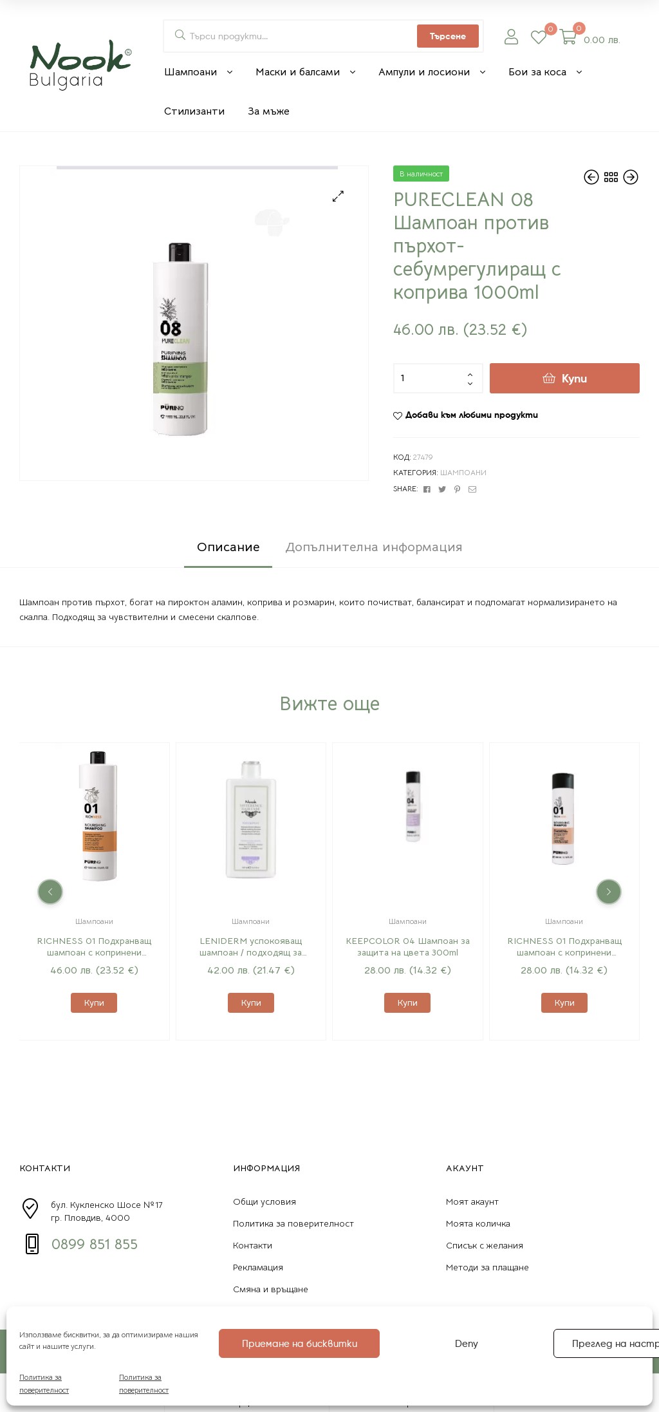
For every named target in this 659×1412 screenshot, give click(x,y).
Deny (466, 1344)
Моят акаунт (472, 1201)
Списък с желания (484, 1245)
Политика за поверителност (44, 1383)
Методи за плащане (487, 1267)
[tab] (228, 552)
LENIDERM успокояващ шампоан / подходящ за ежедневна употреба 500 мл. (251, 946)
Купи (574, 378)
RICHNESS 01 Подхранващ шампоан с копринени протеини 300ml (564, 946)
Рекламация (258, 1267)
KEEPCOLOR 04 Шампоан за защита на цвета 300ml (408, 946)
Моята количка (478, 1223)
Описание (228, 547)
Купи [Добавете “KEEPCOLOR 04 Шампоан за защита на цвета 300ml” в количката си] (407, 1002)
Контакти (252, 1245)
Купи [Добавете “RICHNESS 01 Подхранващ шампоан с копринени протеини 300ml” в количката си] (564, 1002)
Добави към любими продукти (471, 414)
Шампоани (463, 472)
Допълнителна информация (374, 547)
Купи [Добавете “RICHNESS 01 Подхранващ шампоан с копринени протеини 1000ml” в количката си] (94, 1002)
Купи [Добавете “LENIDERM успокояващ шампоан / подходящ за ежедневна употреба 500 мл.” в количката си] (251, 1002)
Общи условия (264, 1201)
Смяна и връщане (270, 1289)
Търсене (448, 36)
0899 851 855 (94, 1244)
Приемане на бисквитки (299, 1344)
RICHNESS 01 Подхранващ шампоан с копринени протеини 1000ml (94, 946)
